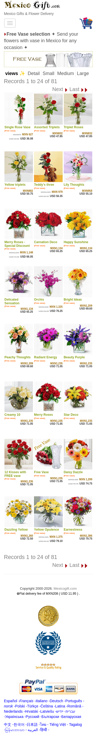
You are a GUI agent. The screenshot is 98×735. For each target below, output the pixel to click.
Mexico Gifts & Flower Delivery (29, 14)
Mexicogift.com (65, 588)
